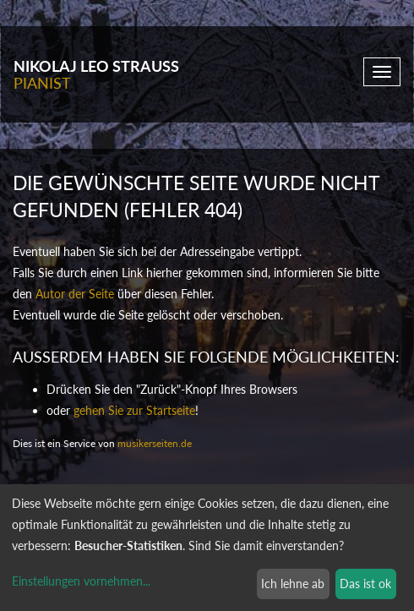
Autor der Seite (74, 293)
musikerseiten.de (154, 443)
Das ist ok (365, 583)
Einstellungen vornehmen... (81, 581)
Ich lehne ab (292, 583)
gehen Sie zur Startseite (134, 410)
